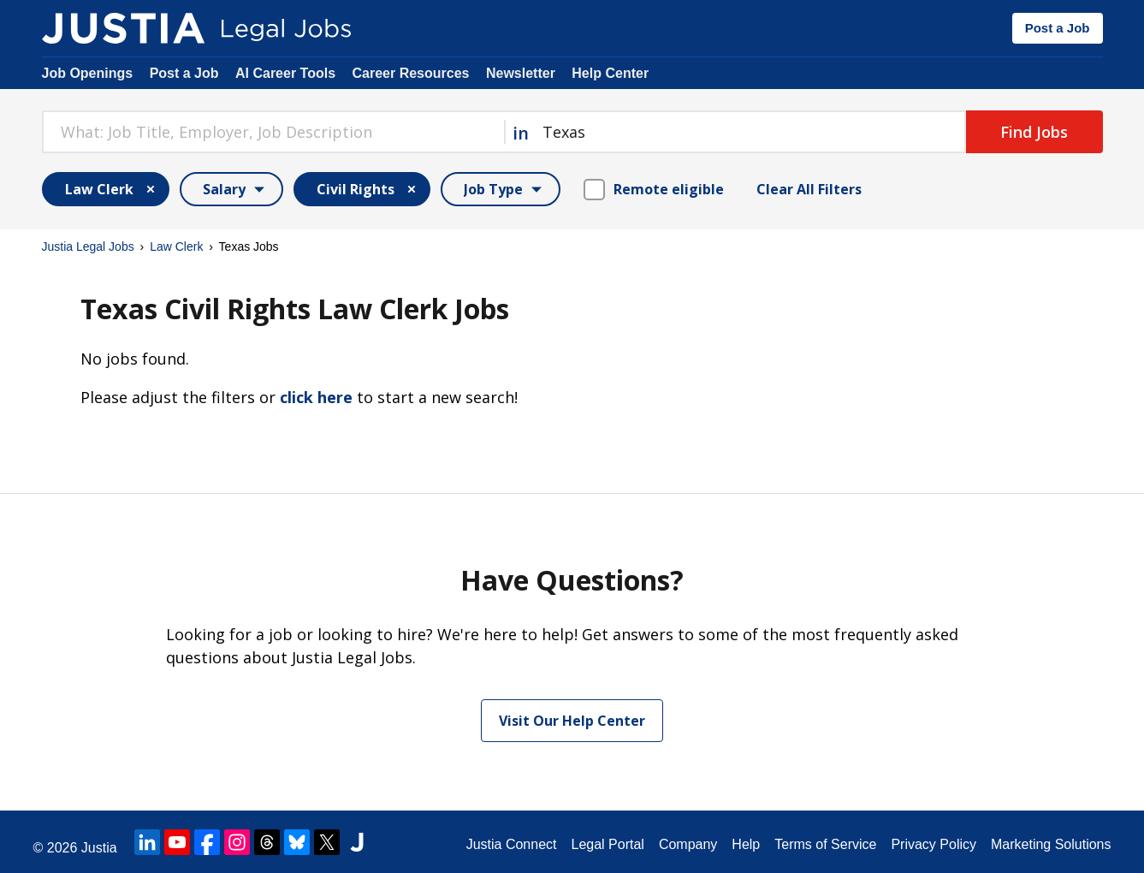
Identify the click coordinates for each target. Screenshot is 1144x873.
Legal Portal (607, 844)
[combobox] (273, 131)
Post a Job (1057, 28)
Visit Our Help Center (572, 720)
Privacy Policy (933, 844)
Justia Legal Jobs (88, 246)
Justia (99, 847)
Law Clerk (176, 246)
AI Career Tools (285, 73)
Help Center (610, 73)
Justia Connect (511, 844)
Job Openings (87, 73)
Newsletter (520, 73)
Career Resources (411, 73)
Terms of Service (825, 844)
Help (746, 844)
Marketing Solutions (1051, 844)
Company (688, 844)
